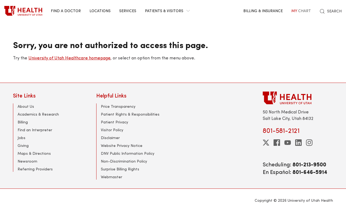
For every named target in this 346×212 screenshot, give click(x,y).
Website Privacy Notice (121, 145)
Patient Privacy (114, 121)
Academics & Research (38, 114)
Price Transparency (118, 106)
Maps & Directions (34, 153)
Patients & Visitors (167, 10)
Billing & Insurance (263, 10)
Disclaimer (110, 137)
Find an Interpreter (35, 129)
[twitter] (266, 142)
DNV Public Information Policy (127, 153)
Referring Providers (35, 168)
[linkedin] (298, 142)
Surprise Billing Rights (120, 168)
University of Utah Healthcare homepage (69, 57)
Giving (23, 145)
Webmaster (111, 176)
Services (127, 10)
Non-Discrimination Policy (124, 161)
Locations (100, 10)
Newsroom (27, 161)
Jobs (21, 137)
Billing (23, 121)
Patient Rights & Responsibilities (130, 114)
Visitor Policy (112, 129)
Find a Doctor (66, 10)
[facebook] (277, 142)
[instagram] (309, 142)
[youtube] (287, 142)
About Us (26, 106)
